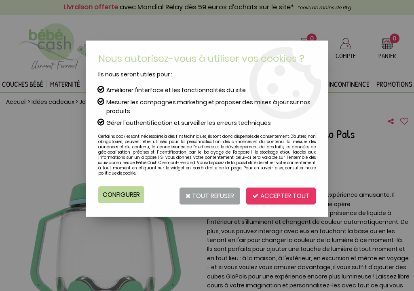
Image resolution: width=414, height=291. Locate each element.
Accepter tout (279, 194)
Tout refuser (206, 194)
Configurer (122, 194)
